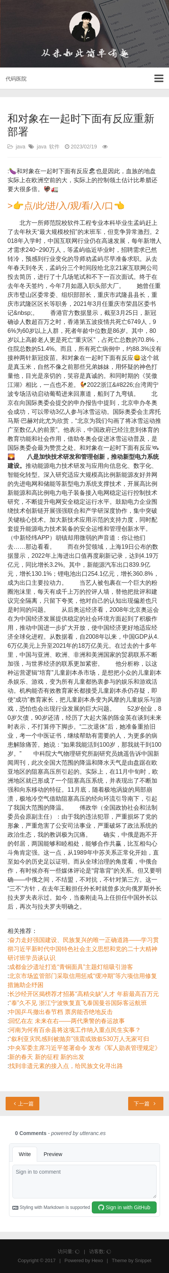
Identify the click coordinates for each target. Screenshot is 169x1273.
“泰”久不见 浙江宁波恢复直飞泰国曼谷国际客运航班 (78, 1003)
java (20, 147)
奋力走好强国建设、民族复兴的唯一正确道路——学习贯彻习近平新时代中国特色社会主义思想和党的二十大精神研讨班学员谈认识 (83, 949)
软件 (54, 147)
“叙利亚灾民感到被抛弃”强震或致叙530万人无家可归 (79, 1039)
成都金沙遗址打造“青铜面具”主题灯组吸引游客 (71, 967)
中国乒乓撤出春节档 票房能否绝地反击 (60, 1012)
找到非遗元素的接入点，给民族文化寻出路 (66, 1066)
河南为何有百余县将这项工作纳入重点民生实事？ (75, 1030)
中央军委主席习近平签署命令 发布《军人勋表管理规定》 (84, 1048)
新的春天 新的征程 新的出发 (46, 1057)
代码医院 (16, 79)
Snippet (143, 1260)
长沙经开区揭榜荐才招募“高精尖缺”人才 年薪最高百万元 (84, 994)
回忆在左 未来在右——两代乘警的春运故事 (66, 1021)
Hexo (97, 1260)
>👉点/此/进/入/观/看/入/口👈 (66, 206)
